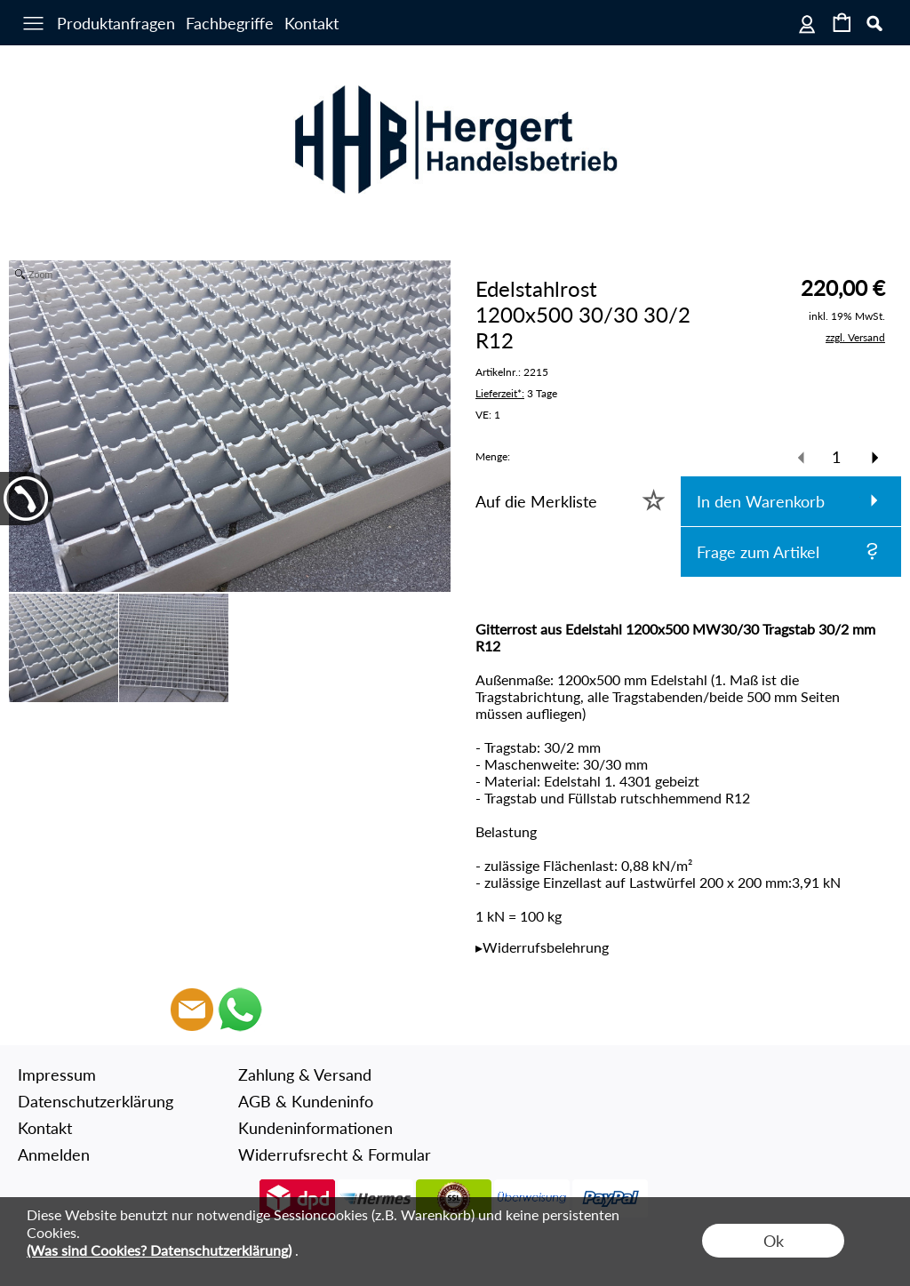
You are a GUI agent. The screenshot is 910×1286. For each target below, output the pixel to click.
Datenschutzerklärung (95, 1101)
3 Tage (516, 393)
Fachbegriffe (230, 23)
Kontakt (311, 23)
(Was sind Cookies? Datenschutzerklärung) (159, 1250)
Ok (773, 1240)
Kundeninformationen (315, 1128)
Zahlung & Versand (304, 1074)
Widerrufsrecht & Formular (334, 1154)
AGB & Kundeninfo (305, 1101)
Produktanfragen (116, 23)
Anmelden (54, 1154)
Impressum (57, 1074)
